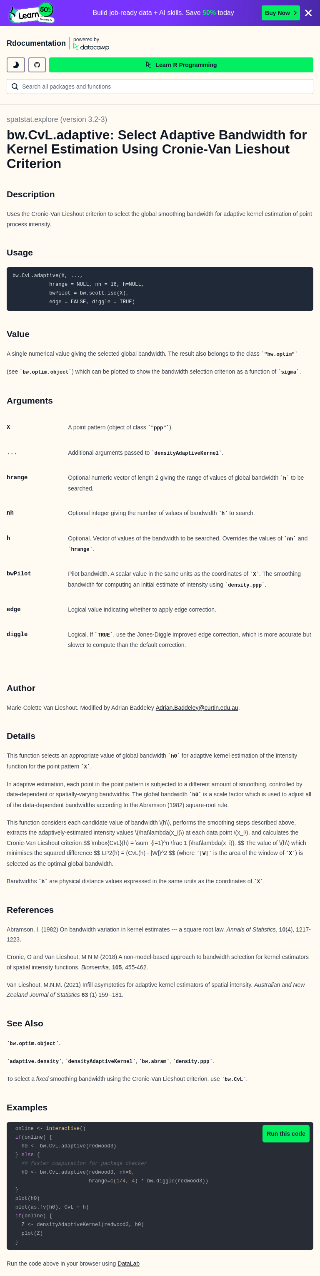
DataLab (129, 1263)
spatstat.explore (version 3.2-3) (57, 119)
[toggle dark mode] (16, 64)
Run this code (286, 1133)
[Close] (308, 13)
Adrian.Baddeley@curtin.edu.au (197, 707)
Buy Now (281, 13)
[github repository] (37, 64)
